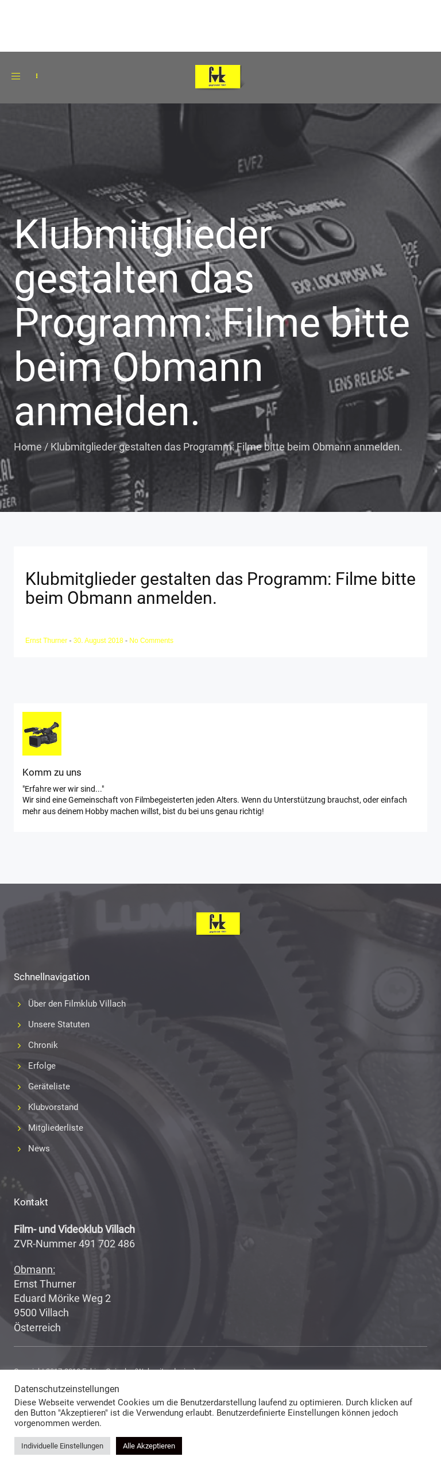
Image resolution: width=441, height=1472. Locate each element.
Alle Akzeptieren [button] (149, 1446)
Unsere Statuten (59, 1024)
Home (28, 447)
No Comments (151, 641)
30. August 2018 (99, 641)
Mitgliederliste (55, 1128)
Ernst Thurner (47, 641)
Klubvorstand (53, 1107)
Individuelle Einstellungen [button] (62, 1446)
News (39, 1148)
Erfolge (42, 1066)
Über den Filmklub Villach (77, 1004)
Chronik (43, 1045)
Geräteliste (49, 1086)
